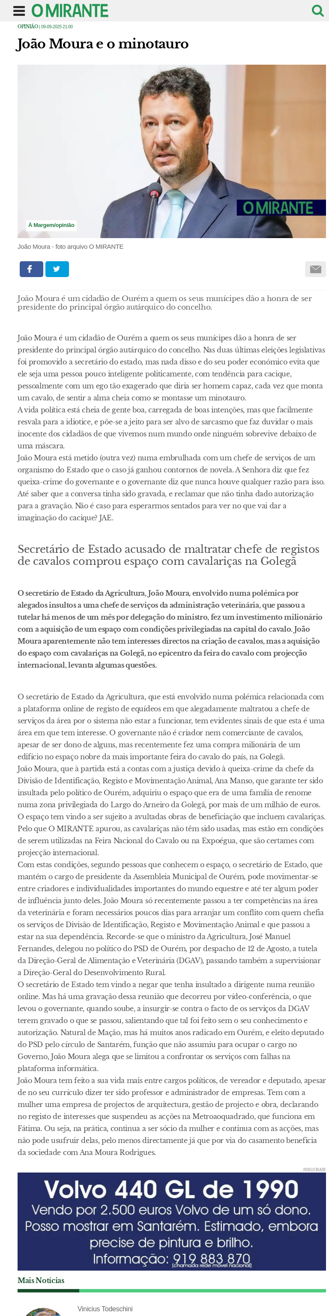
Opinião (28, 27)
